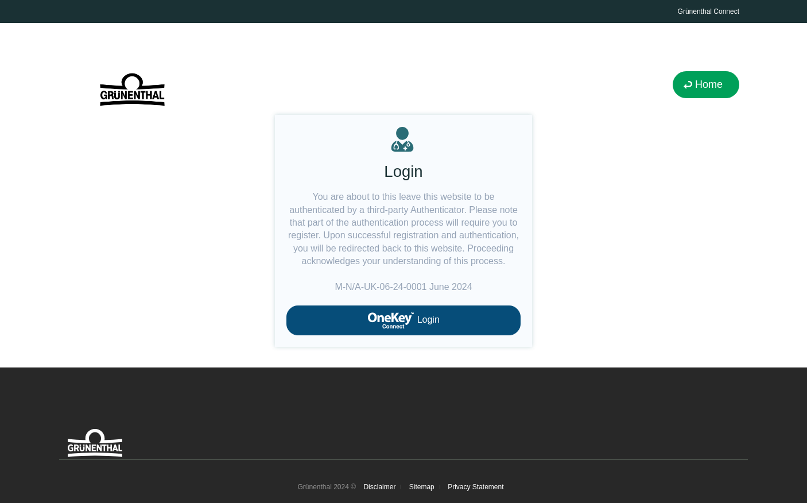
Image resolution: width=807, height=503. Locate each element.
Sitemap (421, 487)
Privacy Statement (475, 487)
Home (709, 84)
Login (403, 320)
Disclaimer (379, 487)
